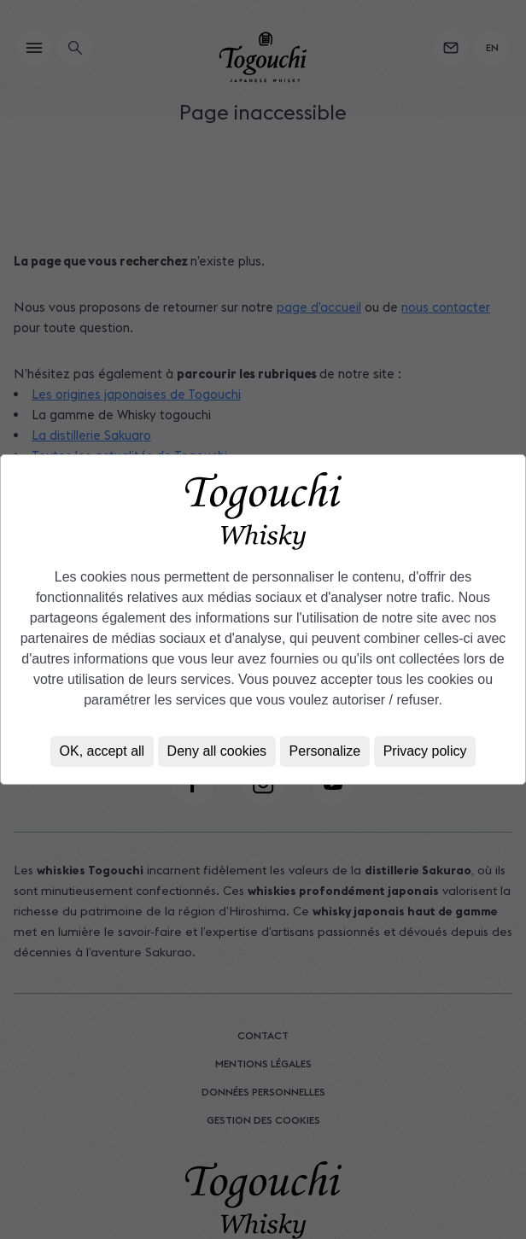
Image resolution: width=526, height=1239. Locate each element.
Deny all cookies (217, 751)
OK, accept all (102, 751)
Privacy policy (425, 751)
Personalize (325, 751)
